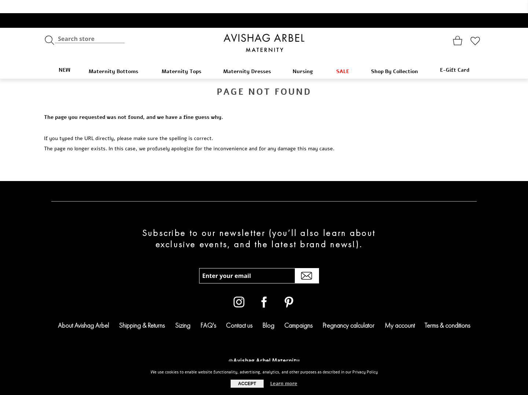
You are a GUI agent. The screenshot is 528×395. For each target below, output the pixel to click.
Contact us (239, 312)
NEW (64, 56)
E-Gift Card (454, 56)
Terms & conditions (447, 312)
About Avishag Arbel (83, 312)
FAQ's (208, 312)
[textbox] (90, 26)
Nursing (307, 58)
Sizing (182, 312)
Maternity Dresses (250, 58)
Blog (268, 312)
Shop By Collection (398, 58)
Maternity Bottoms (118, 58)
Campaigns (298, 312)
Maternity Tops (185, 58)
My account (400, 312)
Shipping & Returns (142, 312)
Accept (247, 383)
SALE (346, 58)
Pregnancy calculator (348, 312)
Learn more (283, 383)
